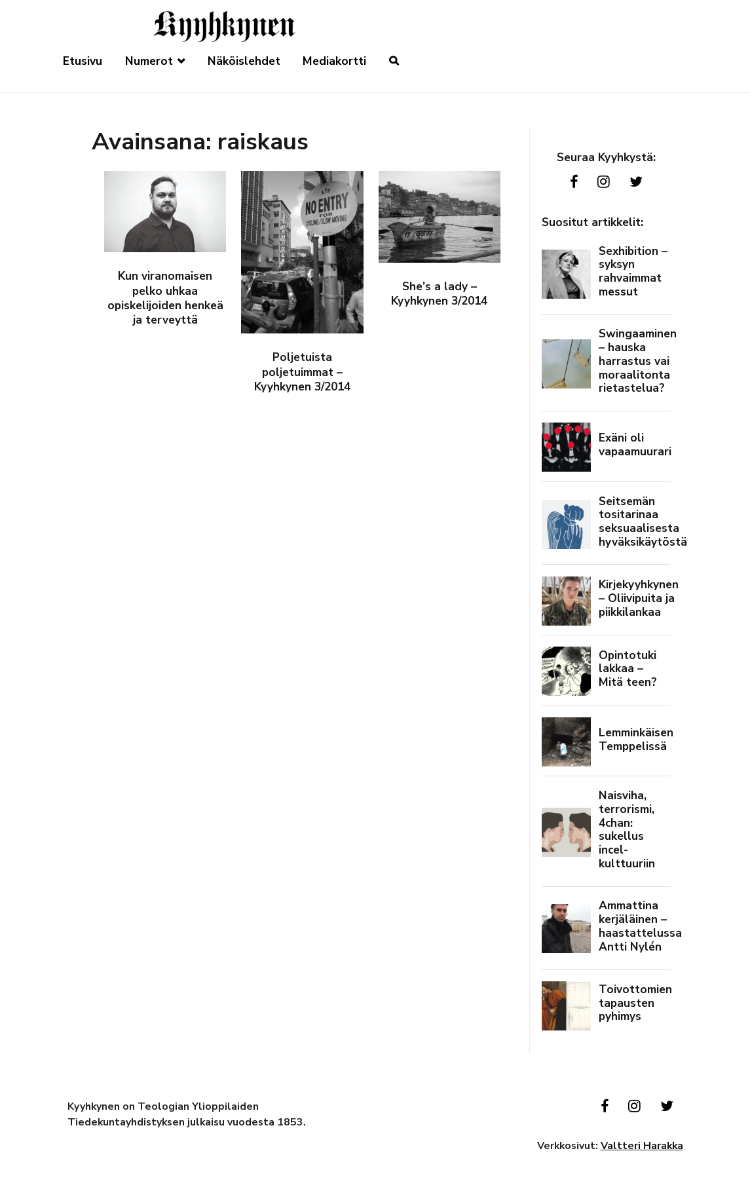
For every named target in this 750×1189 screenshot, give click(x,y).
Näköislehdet (244, 61)
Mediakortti (334, 61)
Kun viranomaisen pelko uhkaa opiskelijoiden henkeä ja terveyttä (165, 298)
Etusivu (82, 61)
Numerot (149, 61)
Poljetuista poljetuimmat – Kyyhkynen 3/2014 (302, 372)
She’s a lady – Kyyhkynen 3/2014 (439, 294)
